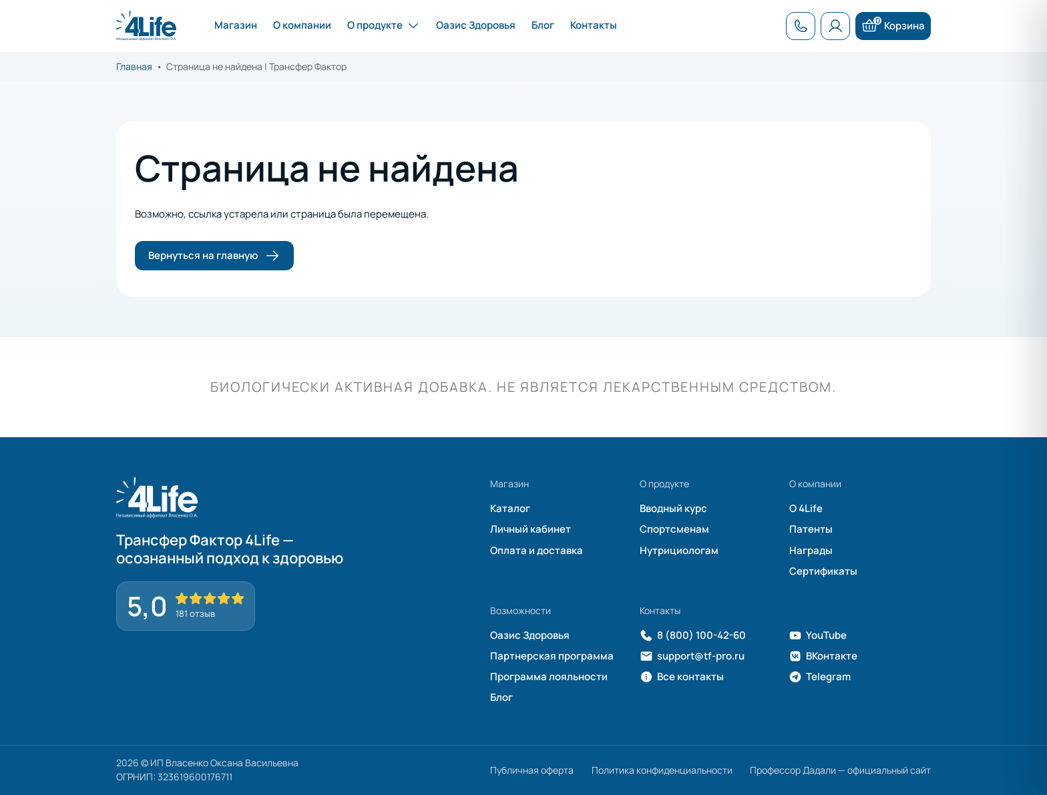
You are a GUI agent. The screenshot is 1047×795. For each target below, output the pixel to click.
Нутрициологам (679, 550)
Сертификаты (823, 571)
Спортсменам (674, 529)
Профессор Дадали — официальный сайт (840, 770)
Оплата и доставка (536, 550)
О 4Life (806, 508)
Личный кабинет (530, 529)
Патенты (811, 529)
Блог (501, 697)
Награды (811, 550)
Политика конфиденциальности (662, 770)
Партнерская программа (552, 656)
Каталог (510, 508)
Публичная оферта (532, 770)
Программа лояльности (549, 677)
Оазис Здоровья (530, 635)
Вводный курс (673, 508)
